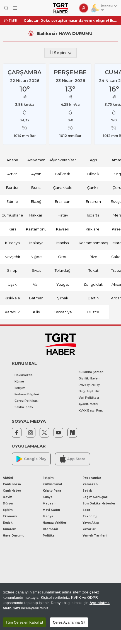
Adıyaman (36, 160)
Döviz (7, 497)
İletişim (19, 388)
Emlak (8, 523)
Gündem (9, 529)
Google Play (31, 459)
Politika (49, 535)
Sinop (12, 270)
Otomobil (50, 529)
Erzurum (93, 201)
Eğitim (8, 510)
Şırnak (62, 298)
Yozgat (62, 284)
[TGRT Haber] (60, 8)
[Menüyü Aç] (15, 8)
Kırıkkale (12, 298)
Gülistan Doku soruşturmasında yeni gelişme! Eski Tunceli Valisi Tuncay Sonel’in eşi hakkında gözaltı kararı (70, 20)
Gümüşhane (12, 215)
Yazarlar (89, 529)
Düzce (93, 312)
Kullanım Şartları (91, 372)
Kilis (36, 312)
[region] (60, 606)
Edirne (12, 201)
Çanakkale (62, 187)
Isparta (93, 215)
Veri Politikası (89, 398)
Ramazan (90, 484)
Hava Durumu (13, 535)
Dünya (8, 503)
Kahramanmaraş (93, 243)
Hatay (62, 215)
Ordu (62, 256)
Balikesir (62, 174)
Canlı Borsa (12, 484)
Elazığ (36, 201)
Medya (48, 516)
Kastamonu (36, 229)
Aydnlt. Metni (88, 404)
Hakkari (36, 215)
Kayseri (62, 229)
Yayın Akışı (91, 523)
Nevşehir (12, 256)
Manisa (62, 243)
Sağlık (87, 490)
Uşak (12, 284)
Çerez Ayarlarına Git (69, 622)
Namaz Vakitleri (55, 523)
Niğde (36, 256)
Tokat (93, 270)
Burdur (12, 187)
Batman (36, 298)
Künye (19, 381)
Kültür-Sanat (52, 484)
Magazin (49, 503)
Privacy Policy (89, 385)
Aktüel (8, 478)
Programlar (92, 478)
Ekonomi (10, 516)
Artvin (12, 174)
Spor (86, 510)
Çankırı (93, 187)
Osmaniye (63, 312)
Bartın (93, 298)
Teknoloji (90, 516)
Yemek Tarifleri (95, 535)
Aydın (36, 174)
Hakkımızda (23, 375)
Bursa (36, 187)
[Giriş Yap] (83, 8)
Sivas (36, 270)
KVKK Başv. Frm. (91, 410)
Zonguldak (93, 284)
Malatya (36, 243)
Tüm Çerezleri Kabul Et (24, 622)
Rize (93, 256)
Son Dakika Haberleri (99, 503)
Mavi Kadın (51, 510)
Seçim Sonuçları (95, 497)
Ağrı (93, 160)
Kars (12, 229)
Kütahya (12, 243)
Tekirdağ (63, 270)
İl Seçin (60, 52)
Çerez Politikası (26, 401)
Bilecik (93, 174)
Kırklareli (93, 229)
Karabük (12, 312)
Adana (12, 160)
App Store (72, 459)
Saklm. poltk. (24, 407)
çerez (94, 592)
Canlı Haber (12, 490)
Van (36, 284)
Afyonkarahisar (62, 160)
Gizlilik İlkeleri (89, 378)
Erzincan (62, 201)
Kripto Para (52, 490)
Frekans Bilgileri (26, 394)
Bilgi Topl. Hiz (89, 391)
